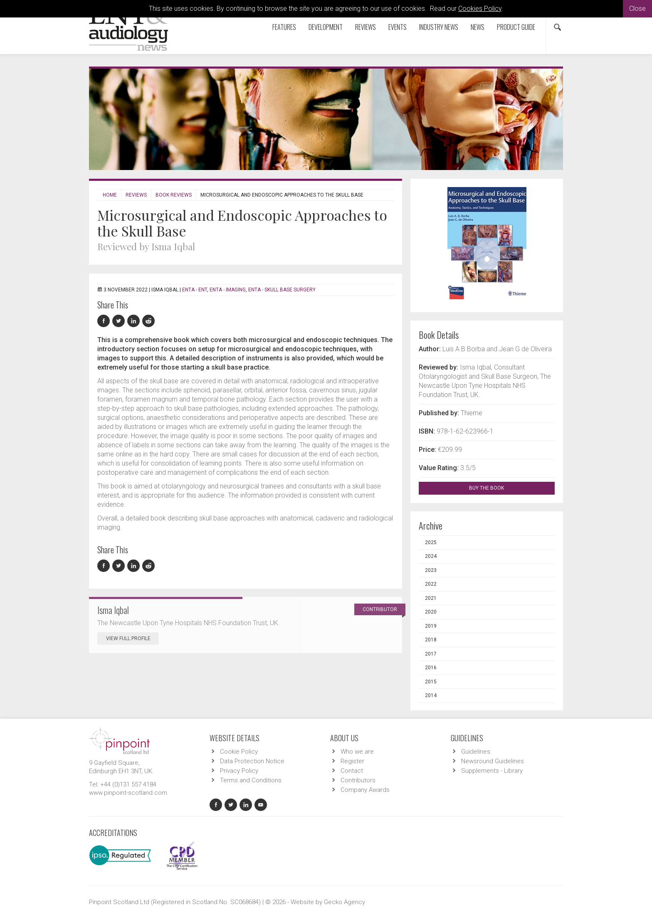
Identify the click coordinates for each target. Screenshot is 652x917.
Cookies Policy (479, 8)
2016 (431, 667)
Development (326, 27)
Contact (352, 770)
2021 (431, 598)
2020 (431, 612)
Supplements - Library (492, 770)
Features (284, 27)
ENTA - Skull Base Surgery (282, 290)
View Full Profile (132, 638)
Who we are (357, 751)
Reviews (365, 27)
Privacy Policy (239, 770)
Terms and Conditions (251, 780)
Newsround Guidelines (492, 761)
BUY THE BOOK (494, 488)
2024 (431, 556)
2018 (431, 640)
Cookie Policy (239, 751)
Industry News (438, 27)
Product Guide (516, 27)
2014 (431, 695)
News (477, 27)
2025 (431, 542)
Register (352, 761)
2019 (431, 626)
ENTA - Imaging (228, 290)
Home (110, 195)
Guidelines (475, 751)
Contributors (358, 780)
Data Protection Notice (252, 761)
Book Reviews (174, 195)
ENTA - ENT (194, 290)
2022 (431, 584)
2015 (431, 682)
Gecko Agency (344, 902)
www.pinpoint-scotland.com (128, 792)
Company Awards (365, 790)
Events (397, 27)
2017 (431, 654)
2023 (431, 570)
